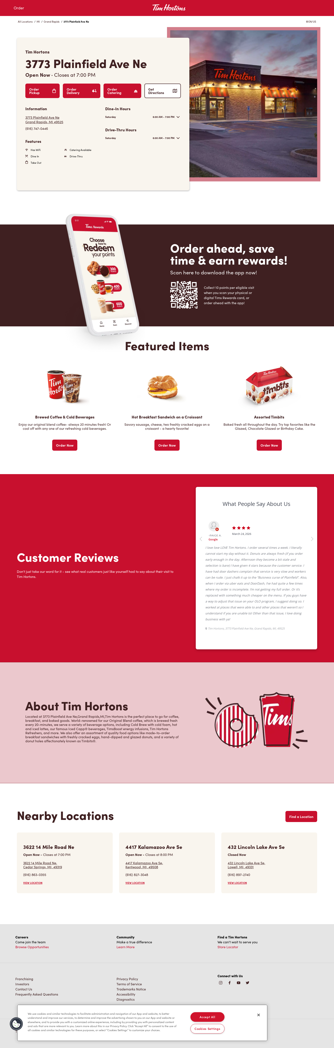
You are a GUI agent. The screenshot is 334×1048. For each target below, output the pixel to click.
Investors (22, 984)
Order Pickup (42, 91)
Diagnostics (126, 999)
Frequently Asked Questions (36, 994)
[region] (142, 1023)
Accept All (207, 1017)
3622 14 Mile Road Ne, (42, 865)
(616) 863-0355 (34, 874)
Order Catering (122, 91)
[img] (247, 983)
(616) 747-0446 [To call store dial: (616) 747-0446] (36, 128)
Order (19, 7)
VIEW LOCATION (32, 882)
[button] (16, 1024)
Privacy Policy (127, 979)
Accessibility (126, 994)
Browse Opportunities (32, 947)
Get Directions (162, 91)
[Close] (258, 1015)
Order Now (64, 445)
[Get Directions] (63, 119)
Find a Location (301, 816)
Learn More (126, 947)
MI (38, 21)
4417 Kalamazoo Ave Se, (144, 865)
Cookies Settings (207, 1028)
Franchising (24, 979)
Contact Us (23, 989)
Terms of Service (129, 984)
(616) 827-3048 (136, 874)
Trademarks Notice (131, 989)
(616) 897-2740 (239, 874)
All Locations (25, 21)
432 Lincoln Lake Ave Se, (246, 865)
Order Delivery (81, 91)
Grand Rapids (51, 21)
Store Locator (227, 947)
